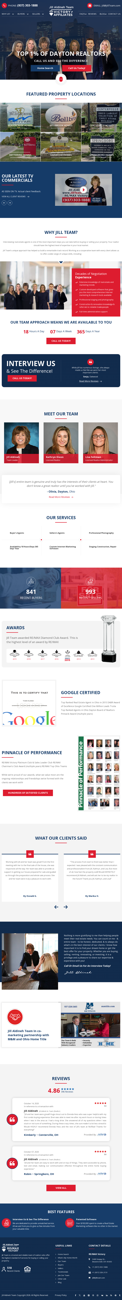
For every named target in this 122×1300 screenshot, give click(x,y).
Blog (59, 1282)
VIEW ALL (61, 1188)
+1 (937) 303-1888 (100, 1267)
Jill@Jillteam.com (98, 1278)
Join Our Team (63, 1275)
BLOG (102, 14)
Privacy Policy (61, 1295)
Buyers (61, 1265)
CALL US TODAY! (61, 341)
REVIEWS (92, 14)
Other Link (62, 1279)
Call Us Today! (76, 68)
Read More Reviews (89, 381)
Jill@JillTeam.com (111, 5)
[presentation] (4, 202)
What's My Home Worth (67, 1258)
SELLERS (36, 14)
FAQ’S (82, 14)
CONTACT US (114, 14)
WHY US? (6, 14)
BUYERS (21, 14)
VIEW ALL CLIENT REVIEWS (14, 196)
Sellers (60, 1268)
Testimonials (63, 1272)
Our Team (62, 1261)
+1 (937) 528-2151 (100, 1272)
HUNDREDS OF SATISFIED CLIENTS (28, 792)
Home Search (45, 68)
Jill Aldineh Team (9, 1295)
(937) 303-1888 (27, 5)
